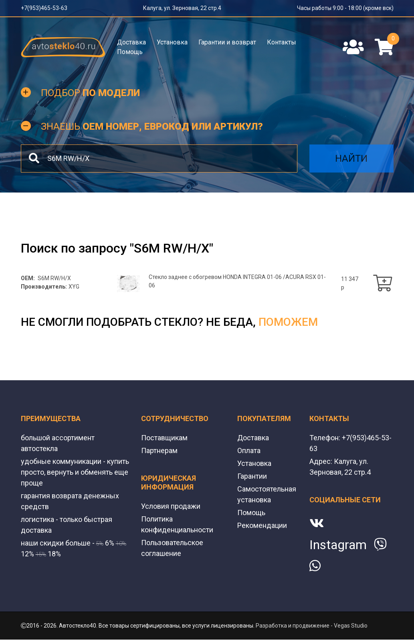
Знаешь (152, 126)
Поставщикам (164, 437)
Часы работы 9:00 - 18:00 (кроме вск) (345, 8)
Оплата (249, 450)
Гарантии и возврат (227, 42)
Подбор (90, 92)
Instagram (338, 544)
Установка (172, 42)
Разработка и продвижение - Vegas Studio (312, 625)
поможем (288, 322)
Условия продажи (170, 506)
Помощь (130, 52)
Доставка (131, 42)
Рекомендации (262, 525)
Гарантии (252, 476)
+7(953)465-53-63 (44, 8)
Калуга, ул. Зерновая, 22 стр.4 (182, 8)
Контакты (281, 42)
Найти (351, 158)
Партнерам (159, 450)
